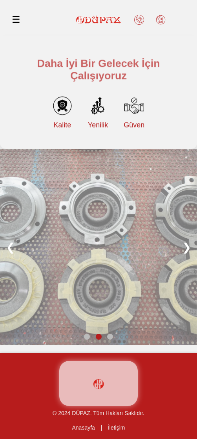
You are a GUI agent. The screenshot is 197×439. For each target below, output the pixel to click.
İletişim (116, 427)
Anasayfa (83, 427)
